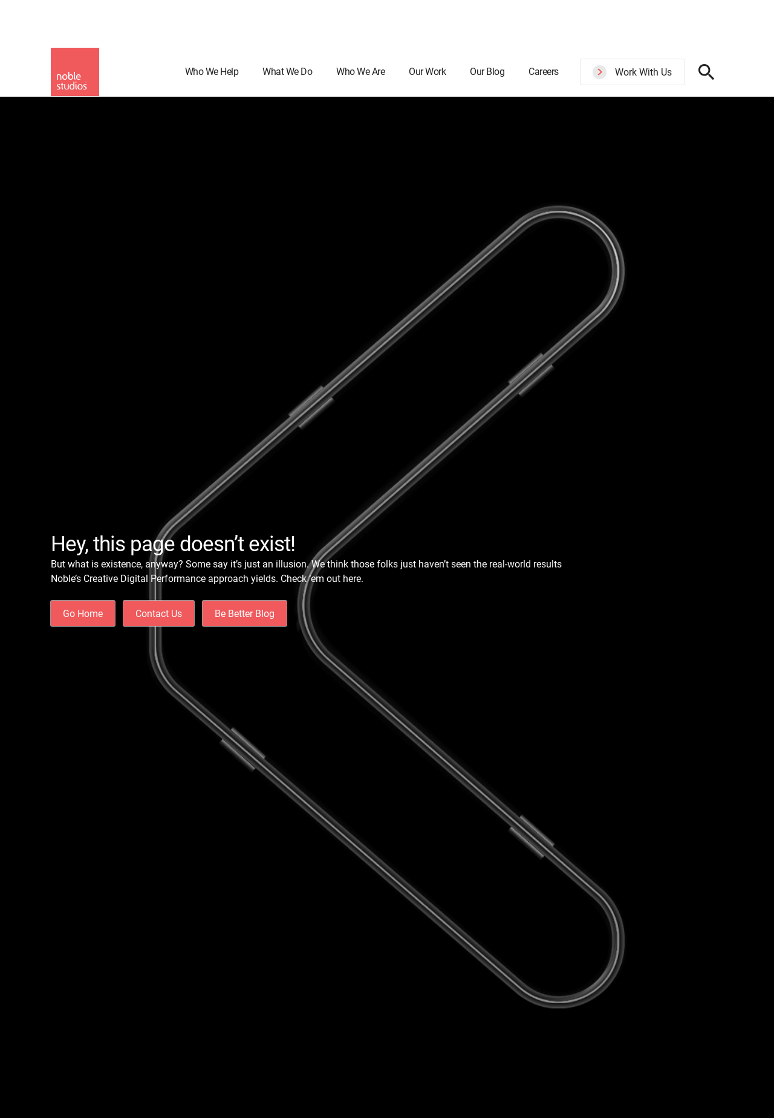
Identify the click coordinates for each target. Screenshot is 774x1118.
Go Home (83, 613)
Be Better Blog (245, 613)
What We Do (287, 71)
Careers (543, 71)
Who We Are (360, 71)
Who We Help (212, 71)
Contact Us (158, 613)
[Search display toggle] (706, 72)
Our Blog (487, 71)
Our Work (427, 71)
